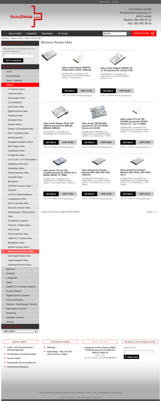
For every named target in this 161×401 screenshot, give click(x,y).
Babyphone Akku (16, 242)
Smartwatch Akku (16, 98)
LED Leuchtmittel (14, 300)
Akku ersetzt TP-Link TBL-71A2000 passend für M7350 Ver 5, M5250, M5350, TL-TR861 (59, 172)
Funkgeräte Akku (16, 155)
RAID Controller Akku (18, 203)
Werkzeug (11, 313)
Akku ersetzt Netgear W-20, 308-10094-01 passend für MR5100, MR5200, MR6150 (58, 125)
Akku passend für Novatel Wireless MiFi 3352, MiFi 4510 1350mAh (96, 172)
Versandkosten (86, 95)
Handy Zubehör (13, 291)
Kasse (115, 2)
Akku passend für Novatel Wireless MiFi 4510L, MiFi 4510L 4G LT (135, 172)
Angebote (31, 33)
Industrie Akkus (15, 177)
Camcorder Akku (16, 106)
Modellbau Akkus (16, 168)
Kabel (9, 282)
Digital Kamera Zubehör (17, 295)
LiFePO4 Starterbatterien (20, 194)
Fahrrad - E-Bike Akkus (19, 225)
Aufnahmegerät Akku (18, 260)
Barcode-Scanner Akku (19, 207)
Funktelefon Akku (16, 150)
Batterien (10, 269)
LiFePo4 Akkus (15, 93)
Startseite (5, 38)
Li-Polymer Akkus (16, 89)
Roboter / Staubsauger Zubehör (21, 304)
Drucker (10, 322)
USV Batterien (15, 102)
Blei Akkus (13, 181)
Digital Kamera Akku (18, 111)
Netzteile (10, 273)
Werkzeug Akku (15, 137)
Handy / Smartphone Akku (20, 128)
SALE (9, 71)
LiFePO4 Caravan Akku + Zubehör (20, 188)
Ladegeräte (11, 278)
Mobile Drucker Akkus (18, 247)
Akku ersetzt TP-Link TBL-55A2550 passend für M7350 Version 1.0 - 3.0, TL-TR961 (133, 121)
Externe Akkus (15, 124)
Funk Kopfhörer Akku (18, 234)
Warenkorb (141, 33)
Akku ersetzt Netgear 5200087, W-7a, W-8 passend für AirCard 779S (116, 69)
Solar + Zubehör (14, 80)
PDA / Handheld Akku (18, 133)
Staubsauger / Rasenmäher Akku (21, 214)
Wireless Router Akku (33, 38)
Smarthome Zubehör (18, 220)
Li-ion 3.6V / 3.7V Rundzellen (22, 159)
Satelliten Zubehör (15, 317)
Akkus (21, 38)
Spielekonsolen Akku (18, 164)
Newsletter (47, 33)
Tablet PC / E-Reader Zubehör (21, 286)
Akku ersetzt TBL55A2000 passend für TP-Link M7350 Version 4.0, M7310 (95, 125)
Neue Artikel (15, 33)
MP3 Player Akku (16, 146)
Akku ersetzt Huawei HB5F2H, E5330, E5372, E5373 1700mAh (76, 68)
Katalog (14, 38)
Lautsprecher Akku (17, 199)
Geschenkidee (13, 76)
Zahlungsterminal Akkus (19, 264)
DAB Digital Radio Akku (19, 256)
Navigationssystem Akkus (20, 142)
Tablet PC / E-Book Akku (20, 238)
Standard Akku (15, 120)
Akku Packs (13, 229)
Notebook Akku (15, 115)
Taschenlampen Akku (18, 172)
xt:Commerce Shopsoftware (91, 397)
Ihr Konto (104, 2)
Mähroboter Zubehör (16, 308)
